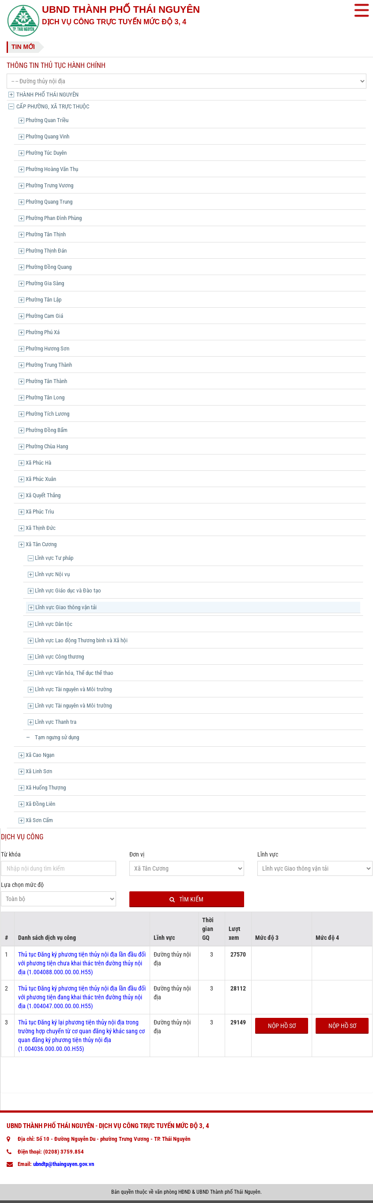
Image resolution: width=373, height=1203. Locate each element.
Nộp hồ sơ (282, 1025)
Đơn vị (136, 854)
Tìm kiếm (186, 899)
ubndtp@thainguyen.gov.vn (63, 1164)
